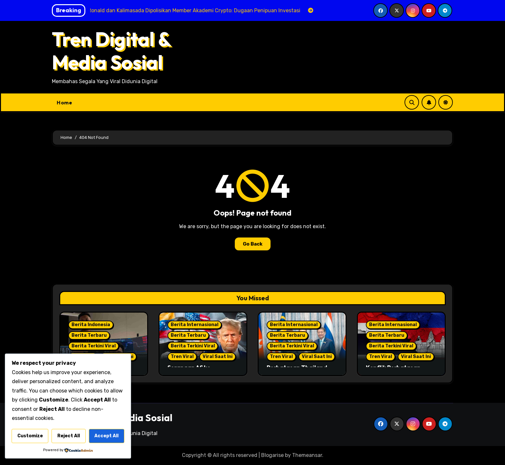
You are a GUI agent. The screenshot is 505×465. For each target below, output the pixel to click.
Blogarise (272, 455)
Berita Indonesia (90, 324)
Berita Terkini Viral (93, 346)
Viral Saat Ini (218, 356)
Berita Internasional (194, 324)
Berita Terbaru (89, 335)
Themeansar (307, 455)
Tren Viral (182, 356)
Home (64, 102)
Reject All (68, 436)
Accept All (106, 436)
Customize (30, 436)
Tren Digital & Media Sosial (111, 50)
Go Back (252, 244)
